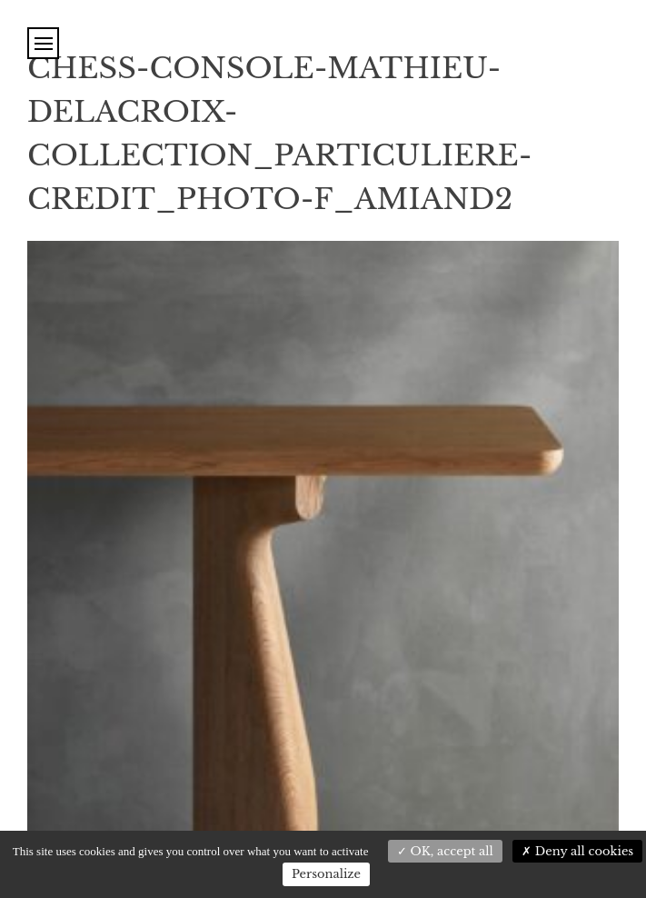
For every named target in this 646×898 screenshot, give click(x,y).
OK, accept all (445, 851)
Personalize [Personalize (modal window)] (326, 874)
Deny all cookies (577, 851)
